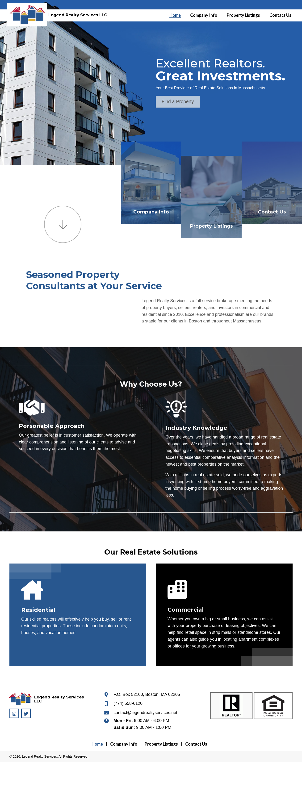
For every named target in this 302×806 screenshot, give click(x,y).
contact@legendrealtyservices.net (145, 712)
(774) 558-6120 (128, 703)
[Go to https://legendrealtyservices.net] (25, 13)
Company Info (151, 212)
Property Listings (211, 226)
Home (97, 744)
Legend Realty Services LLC (77, 15)
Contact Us (272, 212)
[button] (178, 102)
